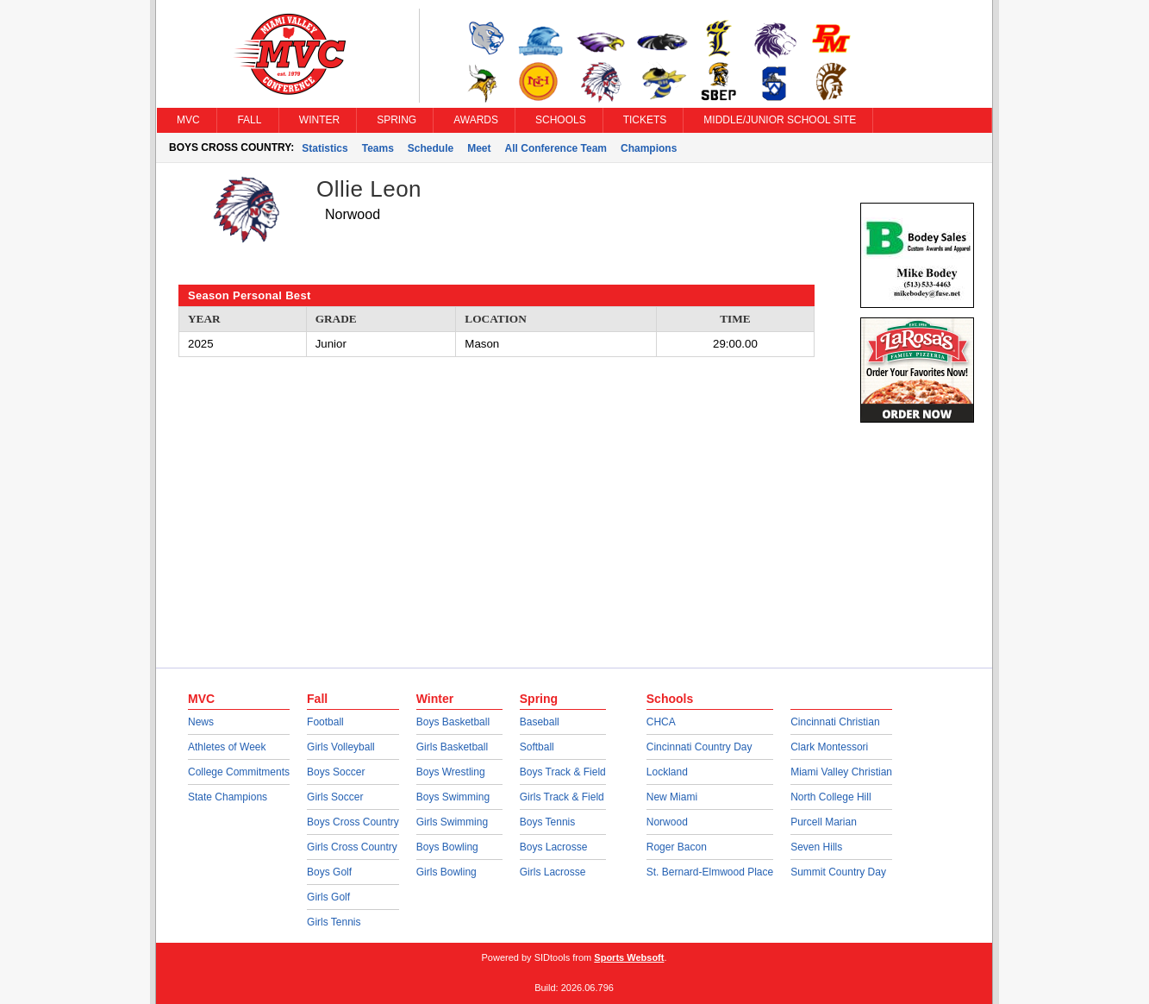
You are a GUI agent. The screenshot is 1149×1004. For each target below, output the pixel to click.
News (201, 722)
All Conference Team (556, 148)
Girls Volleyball (341, 747)
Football (325, 722)
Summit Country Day (838, 872)
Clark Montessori (829, 747)
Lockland (667, 772)
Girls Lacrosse (553, 872)
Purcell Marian (823, 822)
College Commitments (239, 772)
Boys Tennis (547, 822)
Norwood (667, 822)
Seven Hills (816, 847)
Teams (378, 148)
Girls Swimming (452, 822)
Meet (478, 148)
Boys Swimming (453, 797)
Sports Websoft (629, 957)
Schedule (430, 148)
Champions (649, 148)
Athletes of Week (227, 747)
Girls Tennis (333, 922)
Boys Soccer (336, 772)
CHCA (661, 722)
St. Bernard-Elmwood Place (709, 872)
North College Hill (830, 797)
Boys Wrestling (450, 772)
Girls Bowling (446, 872)
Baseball (539, 722)
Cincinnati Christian (834, 722)
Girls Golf (328, 897)
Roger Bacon (676, 847)
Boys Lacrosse (554, 847)
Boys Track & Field (563, 772)
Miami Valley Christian (841, 772)
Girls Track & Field (562, 797)
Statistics (324, 148)
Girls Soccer (335, 797)
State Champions (227, 797)
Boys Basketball (453, 722)
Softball (537, 747)
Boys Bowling (447, 847)
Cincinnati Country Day (699, 747)
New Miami (671, 797)
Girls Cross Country (352, 847)
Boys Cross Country (353, 822)
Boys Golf (329, 872)
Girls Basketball (452, 747)
